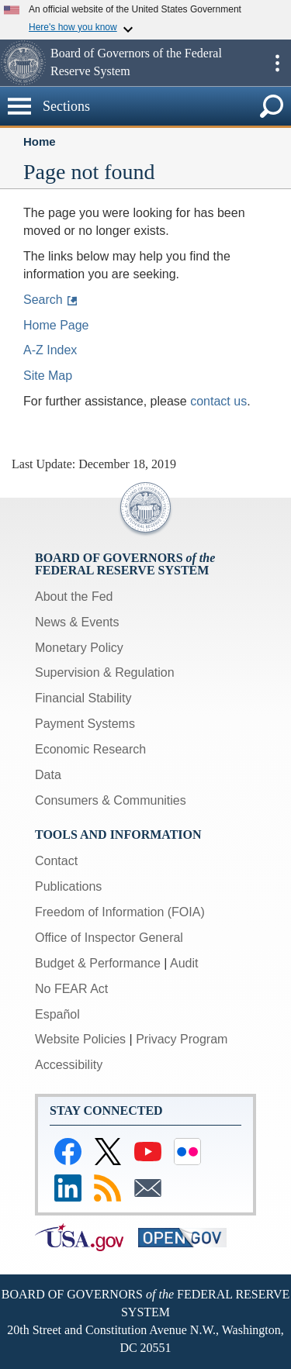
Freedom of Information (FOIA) (120, 912)
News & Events (77, 622)
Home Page (56, 325)
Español (57, 1014)
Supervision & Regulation (105, 672)
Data (48, 774)
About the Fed (74, 596)
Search (43, 299)
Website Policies (80, 1039)
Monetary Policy (79, 647)
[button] (23, 63)
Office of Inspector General (109, 937)
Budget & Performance (98, 963)
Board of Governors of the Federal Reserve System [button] (136, 62)
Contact (56, 860)
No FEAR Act (71, 988)
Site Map (47, 375)
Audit (184, 963)
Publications (68, 886)
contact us (218, 401)
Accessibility (68, 1064)
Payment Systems (85, 723)
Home (39, 141)
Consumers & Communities (110, 800)
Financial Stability (83, 698)
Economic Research (90, 749)
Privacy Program (181, 1039)
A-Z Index (50, 350)
